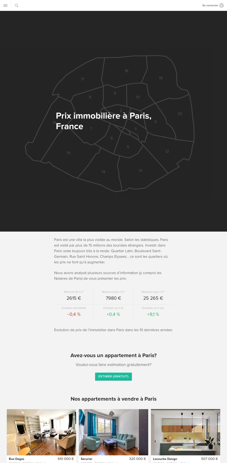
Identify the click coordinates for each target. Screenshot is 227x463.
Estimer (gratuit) (113, 376)
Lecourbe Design (165, 459)
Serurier (86, 459)
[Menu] (5, 5)
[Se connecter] (213, 5)
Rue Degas (16, 459)
